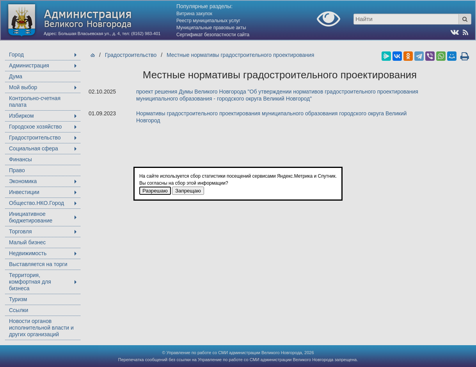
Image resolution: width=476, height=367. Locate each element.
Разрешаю (155, 191)
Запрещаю (188, 191)
